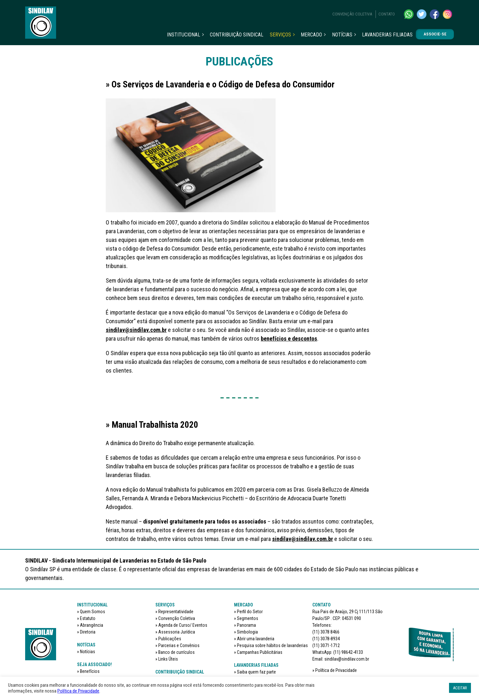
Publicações (169, 638)
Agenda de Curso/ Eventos (182, 625)
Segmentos (247, 618)
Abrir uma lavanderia (255, 638)
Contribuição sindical (236, 35)
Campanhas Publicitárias (259, 652)
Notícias (342, 35)
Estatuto (87, 618)
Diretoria (87, 631)
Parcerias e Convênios (179, 645)
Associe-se (435, 34)
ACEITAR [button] (460, 687)
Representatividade (175, 611)
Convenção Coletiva (352, 14)
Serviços (280, 35)
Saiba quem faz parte (256, 671)
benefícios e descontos (289, 338)
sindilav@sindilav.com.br (136, 329)
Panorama (246, 625)
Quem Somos (92, 611)
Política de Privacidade (336, 670)
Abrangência (91, 625)
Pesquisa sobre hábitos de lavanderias (272, 645)
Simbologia (247, 631)
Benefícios (90, 671)
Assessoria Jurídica (176, 631)
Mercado (311, 35)
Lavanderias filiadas (387, 35)
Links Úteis (168, 659)
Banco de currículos (176, 652)
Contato (386, 14)
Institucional (183, 35)
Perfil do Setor (250, 611)
